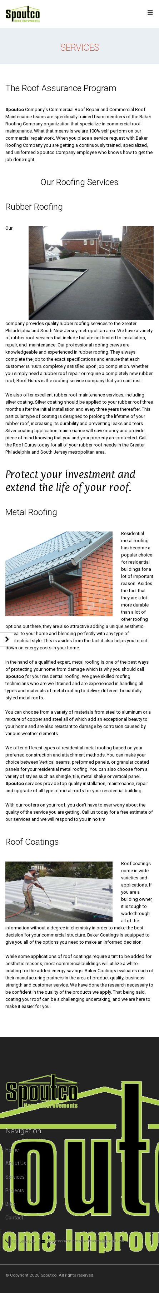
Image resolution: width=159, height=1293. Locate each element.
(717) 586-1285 (23, 1241)
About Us (15, 1163)
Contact (14, 1217)
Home (12, 1150)
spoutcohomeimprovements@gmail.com (86, 1240)
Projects (14, 1190)
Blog (10, 1204)
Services (15, 1177)
